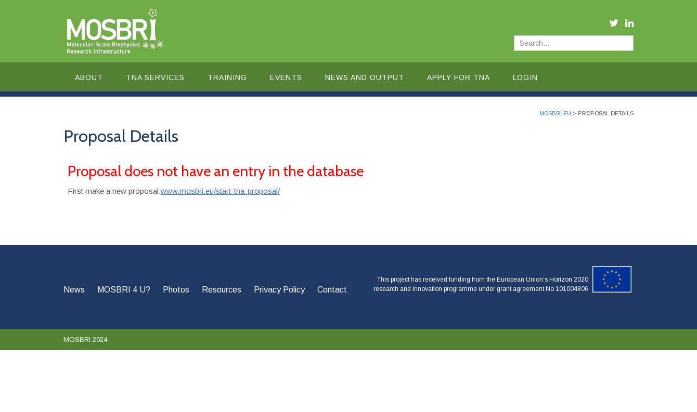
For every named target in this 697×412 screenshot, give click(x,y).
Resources (221, 289)
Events (286, 77)
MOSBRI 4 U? (123, 289)
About (89, 77)
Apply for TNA (458, 77)
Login (525, 77)
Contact (332, 289)
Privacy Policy (279, 289)
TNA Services (155, 77)
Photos (176, 289)
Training (227, 77)
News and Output (364, 77)
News (74, 289)
